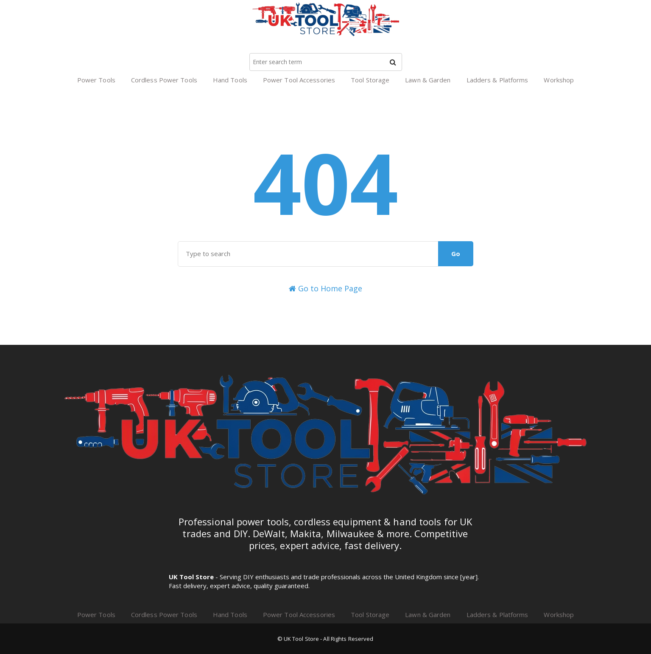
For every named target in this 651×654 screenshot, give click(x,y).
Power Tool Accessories (299, 80)
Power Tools (96, 80)
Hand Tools (230, 80)
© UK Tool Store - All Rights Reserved (325, 639)
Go (455, 253)
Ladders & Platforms (497, 80)
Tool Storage (370, 80)
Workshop (559, 80)
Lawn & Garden (427, 80)
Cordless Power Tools (164, 80)
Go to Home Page (325, 288)
